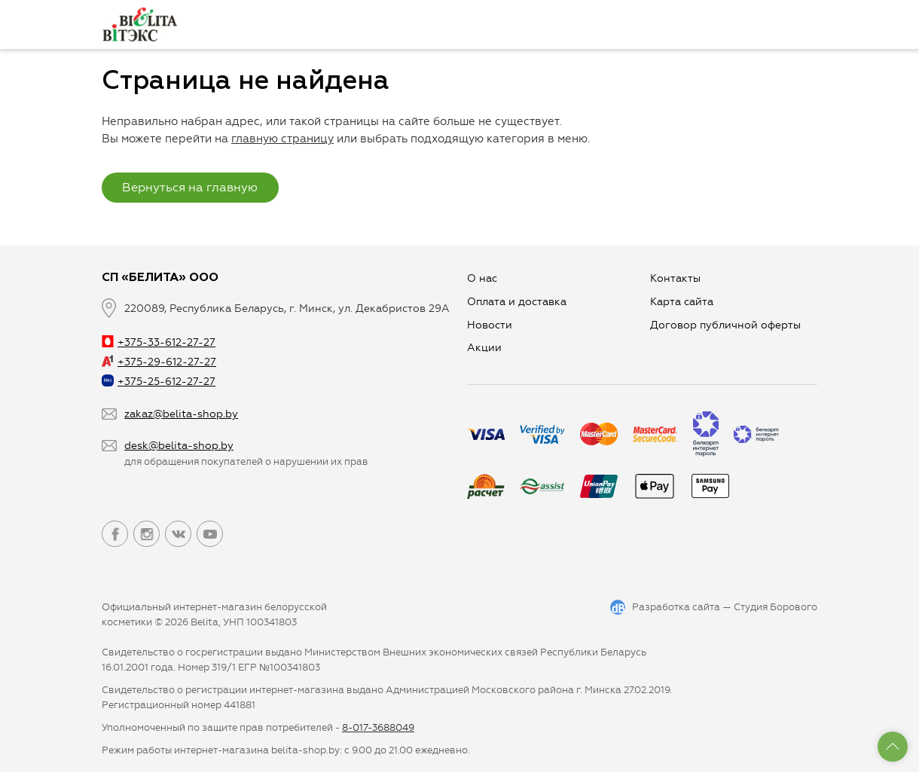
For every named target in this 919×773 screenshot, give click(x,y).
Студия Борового (775, 607)
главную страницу (282, 138)
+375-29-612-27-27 (159, 362)
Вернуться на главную (190, 187)
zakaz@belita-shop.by (181, 414)
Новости (489, 325)
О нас (482, 278)
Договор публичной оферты (725, 325)
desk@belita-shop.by (179, 446)
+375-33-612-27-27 (158, 342)
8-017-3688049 (378, 728)
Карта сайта (681, 301)
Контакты (675, 278)
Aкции (484, 348)
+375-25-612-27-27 (158, 382)
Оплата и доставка (516, 301)
